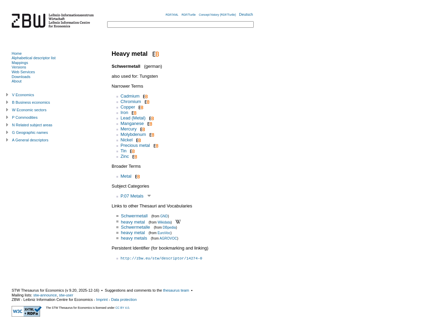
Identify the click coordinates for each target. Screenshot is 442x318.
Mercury (129, 128)
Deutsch (246, 14)
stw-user (66, 295)
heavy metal (133, 221)
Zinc (125, 156)
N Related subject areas (32, 125)
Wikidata (164, 222)
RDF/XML (172, 14)
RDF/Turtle (188, 14)
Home (17, 53)
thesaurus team (176, 290)
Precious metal (135, 145)
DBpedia (169, 227)
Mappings (20, 63)
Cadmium (130, 96)
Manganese (132, 123)
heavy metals (134, 238)
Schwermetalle (135, 227)
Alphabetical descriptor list (33, 58)
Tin (124, 150)
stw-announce (45, 295)
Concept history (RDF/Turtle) (217, 14)
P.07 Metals (132, 196)
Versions (19, 67)
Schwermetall (134, 215)
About (17, 81)
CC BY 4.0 (122, 307)
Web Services (23, 72)
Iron (124, 112)
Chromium (131, 101)
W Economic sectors (29, 110)
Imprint (102, 299)
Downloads (21, 77)
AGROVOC (168, 238)
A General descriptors (30, 140)
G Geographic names (30, 132)
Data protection (124, 299)
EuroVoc (164, 233)
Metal (126, 176)
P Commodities (25, 117)
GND (164, 216)
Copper (128, 107)
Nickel (126, 139)
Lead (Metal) (133, 117)
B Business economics (31, 102)
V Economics (23, 95)
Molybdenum (133, 134)
